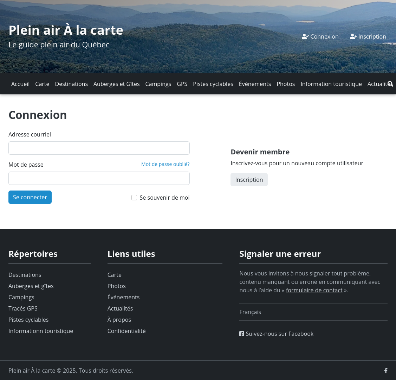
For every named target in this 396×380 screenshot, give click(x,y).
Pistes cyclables (213, 84)
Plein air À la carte (65, 30)
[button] (390, 84)
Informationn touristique (40, 331)
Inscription (368, 36)
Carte (42, 84)
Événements (255, 84)
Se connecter (30, 197)
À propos (119, 320)
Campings (158, 84)
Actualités (380, 84)
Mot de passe (26, 164)
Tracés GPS (23, 308)
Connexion (320, 36)
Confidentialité (127, 331)
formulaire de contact (314, 290)
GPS (182, 84)
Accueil (20, 84)
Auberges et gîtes (31, 286)
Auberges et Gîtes (116, 84)
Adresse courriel (29, 134)
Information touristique (331, 84)
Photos (286, 84)
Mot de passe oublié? (165, 164)
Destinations (71, 84)
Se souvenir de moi (165, 197)
